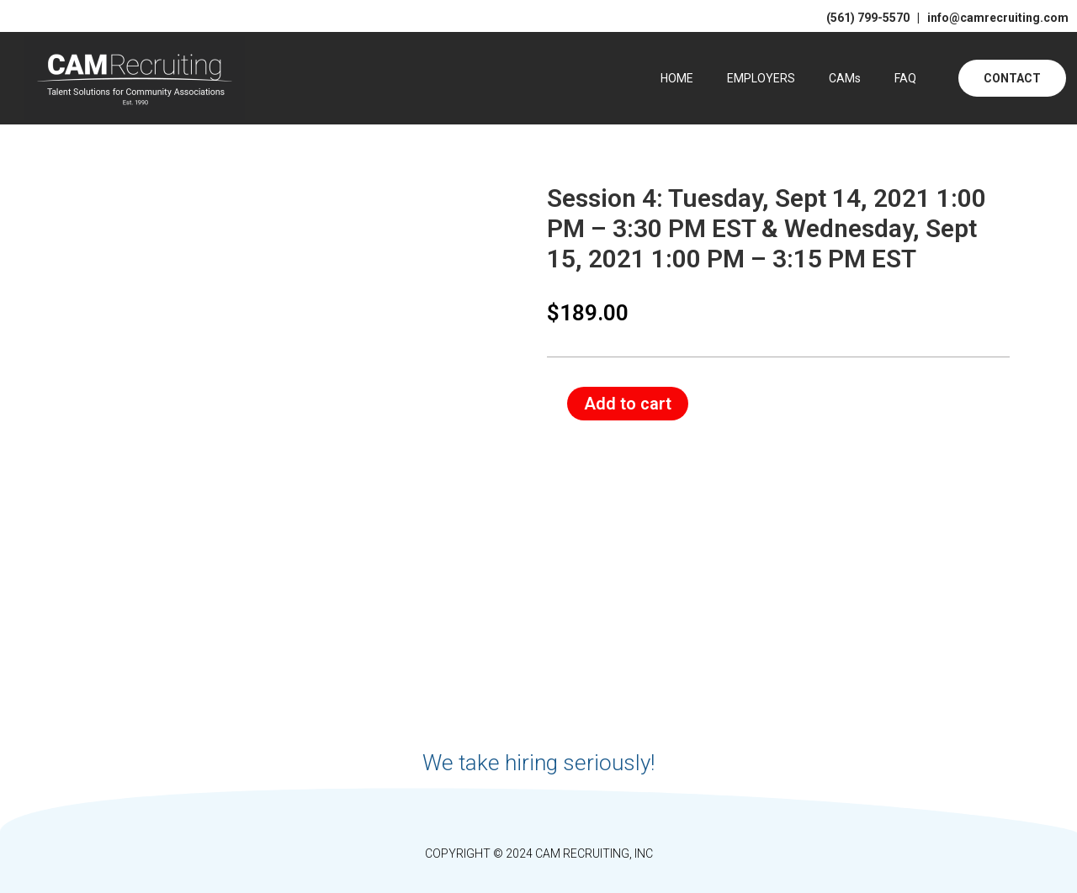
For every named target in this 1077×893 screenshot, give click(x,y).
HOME (677, 78)
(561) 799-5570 (868, 17)
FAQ (905, 78)
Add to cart (627, 404)
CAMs (845, 78)
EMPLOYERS (761, 78)
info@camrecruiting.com (995, 17)
